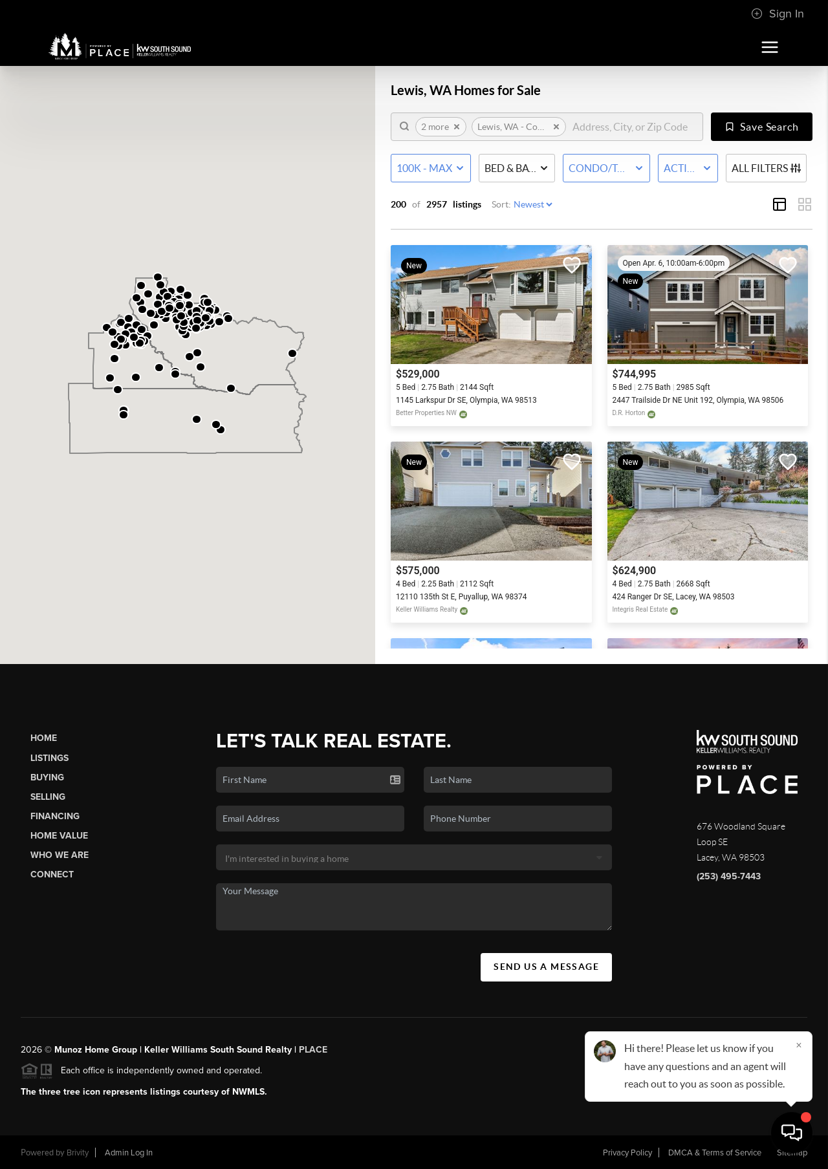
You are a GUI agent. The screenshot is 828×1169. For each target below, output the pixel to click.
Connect (52, 874)
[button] (200, 367)
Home (43, 738)
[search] (633, 126)
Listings (49, 758)
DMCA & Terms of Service (714, 1153)
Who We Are (59, 855)
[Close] (799, 1045)
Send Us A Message (546, 966)
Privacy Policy (627, 1153)
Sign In (777, 13)
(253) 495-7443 (729, 876)
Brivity (78, 1153)
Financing (55, 816)
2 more (441, 127)
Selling (47, 796)
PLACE (313, 1049)
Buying (47, 777)
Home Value (59, 835)
